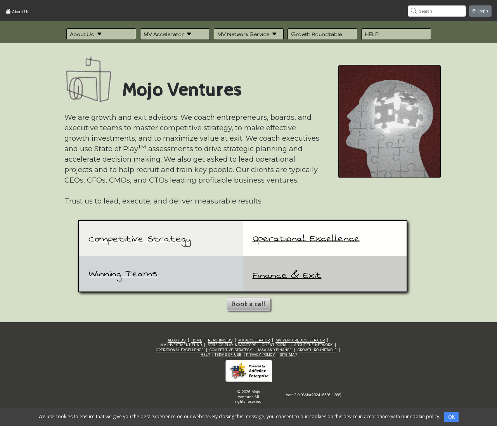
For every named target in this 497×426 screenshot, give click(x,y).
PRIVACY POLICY (260, 354)
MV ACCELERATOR (254, 340)
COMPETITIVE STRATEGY (231, 350)
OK (451, 417)
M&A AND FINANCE (275, 350)
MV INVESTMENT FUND (181, 345)
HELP (205, 354)
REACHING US (220, 340)
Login (480, 11)
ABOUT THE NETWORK (313, 345)
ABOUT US (176, 340)
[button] (101, 34)
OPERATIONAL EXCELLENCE (180, 350)
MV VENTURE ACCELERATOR (300, 340)
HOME (196, 340)
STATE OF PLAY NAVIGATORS (232, 345)
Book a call (248, 304)
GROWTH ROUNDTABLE (317, 350)
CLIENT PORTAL (275, 345)
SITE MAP (288, 354)
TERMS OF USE (228, 354)
